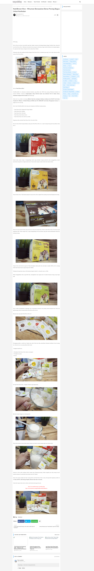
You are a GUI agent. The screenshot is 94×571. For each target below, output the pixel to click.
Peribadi (77, 91)
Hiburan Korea (75, 74)
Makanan (30, 1)
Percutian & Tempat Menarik (68, 89)
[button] (80, 2)
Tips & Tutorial (37, 1)
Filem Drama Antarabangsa (68, 67)
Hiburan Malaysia (66, 76)
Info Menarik (43, 1)
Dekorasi (64, 65)
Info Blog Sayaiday (66, 78)
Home (25, 1)
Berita (76, 59)
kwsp (75, 80)
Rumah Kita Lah (75, 93)
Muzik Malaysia (66, 87)
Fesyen (69, 65)
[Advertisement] (36, 26)
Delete (23, 568)
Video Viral (65, 98)
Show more (57, 534)
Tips (69, 95)
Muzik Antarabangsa (71, 85)
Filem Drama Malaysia (67, 72)
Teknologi (65, 95)
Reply (20, 568)
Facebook (22, 521)
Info (78, 76)
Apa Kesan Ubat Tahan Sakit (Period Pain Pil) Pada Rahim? (52, 547)
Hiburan (54, 1)
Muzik (64, 85)
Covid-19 (74, 63)
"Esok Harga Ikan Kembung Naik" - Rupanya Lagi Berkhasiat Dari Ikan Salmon (20, 547)
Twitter (28, 521)
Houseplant (73, 76)
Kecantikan (65, 80)
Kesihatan (18, 6)
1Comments (56, 556)
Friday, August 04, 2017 (21, 561)
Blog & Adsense (73, 61)
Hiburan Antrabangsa (67, 74)
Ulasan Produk (74, 95)
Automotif (72, 59)
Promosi (64, 93)
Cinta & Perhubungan (67, 63)
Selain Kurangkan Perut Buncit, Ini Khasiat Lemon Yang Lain (35, 547)
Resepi (69, 93)
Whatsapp (35, 521)
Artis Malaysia (65, 59)
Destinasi (50, 1)
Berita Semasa (65, 61)
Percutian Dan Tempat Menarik (68, 91)
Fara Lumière (20, 560)
